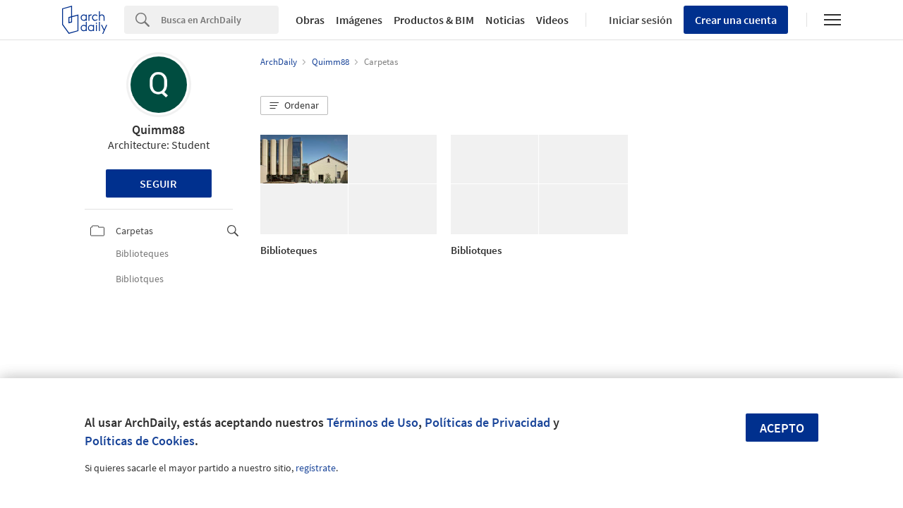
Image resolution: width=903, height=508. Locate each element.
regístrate (316, 467)
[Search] (220, 20)
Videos (552, 19)
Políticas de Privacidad (487, 422)
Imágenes (359, 19)
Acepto (782, 428)
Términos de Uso (372, 422)
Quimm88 (158, 129)
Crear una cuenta (736, 20)
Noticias (505, 19)
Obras (310, 19)
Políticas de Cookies (140, 441)
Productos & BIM (434, 19)
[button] (294, 106)
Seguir (158, 183)
